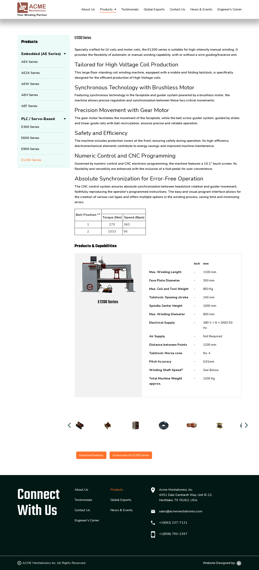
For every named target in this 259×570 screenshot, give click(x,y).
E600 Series (30, 138)
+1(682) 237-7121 (173, 523)
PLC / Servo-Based (38, 118)
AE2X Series (30, 73)
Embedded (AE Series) (41, 53)
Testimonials (130, 9)
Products (106, 9)
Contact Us (177, 9)
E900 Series (30, 149)
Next (247, 427)
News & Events (201, 9)
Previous (70, 427)
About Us (88, 9)
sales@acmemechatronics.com (180, 511)
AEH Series (29, 95)
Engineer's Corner (229, 9)
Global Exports (154, 9)
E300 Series (30, 127)
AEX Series (29, 62)
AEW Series (30, 84)
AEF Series (29, 106)
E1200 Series (31, 160)
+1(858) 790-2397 (173, 534)
